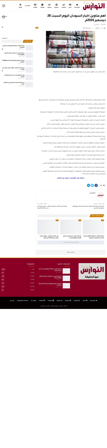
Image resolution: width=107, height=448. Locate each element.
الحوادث (32, 276)
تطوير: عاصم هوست (45, 306)
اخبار (70, 5)
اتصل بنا (27, 5)
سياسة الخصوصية (22, 300)
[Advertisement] (70, 85)
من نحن (12, 300)
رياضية (56, 5)
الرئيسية (77, 5)
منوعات (42, 5)
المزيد (20, 5)
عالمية (49, 5)
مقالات (35, 5)
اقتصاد (64, 5)
